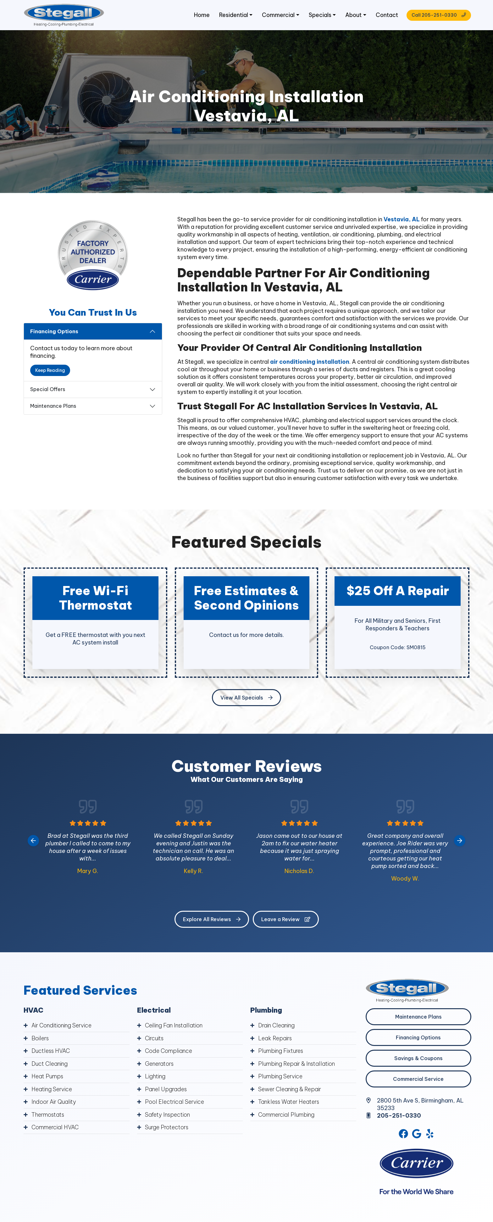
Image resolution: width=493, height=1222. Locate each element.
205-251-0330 (399, 1116)
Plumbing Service (280, 1077)
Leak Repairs (275, 1039)
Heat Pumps (47, 1077)
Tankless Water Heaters (289, 1102)
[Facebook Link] (403, 1135)
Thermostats (48, 1114)
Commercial (275, 15)
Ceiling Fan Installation (174, 1026)
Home (199, 15)
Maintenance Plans (53, 407)
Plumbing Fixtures (281, 1051)
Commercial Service (418, 1080)
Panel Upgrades (166, 1089)
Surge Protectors (168, 1127)
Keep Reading (50, 371)
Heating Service (52, 1089)
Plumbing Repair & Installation (297, 1064)
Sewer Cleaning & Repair (290, 1089)
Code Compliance (169, 1051)
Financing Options (54, 332)
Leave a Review (285, 920)
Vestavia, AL (402, 220)
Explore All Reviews (212, 920)
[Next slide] (459, 841)
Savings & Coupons (418, 1059)
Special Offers (47, 390)
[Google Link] (417, 1135)
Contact (385, 15)
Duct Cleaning (50, 1064)
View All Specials (246, 699)
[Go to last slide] (33, 841)
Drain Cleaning (277, 1026)
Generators (160, 1064)
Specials (318, 15)
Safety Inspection (168, 1114)
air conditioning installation (309, 362)
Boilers (40, 1039)
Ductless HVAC (51, 1051)
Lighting (155, 1077)
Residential (231, 15)
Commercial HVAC (55, 1127)
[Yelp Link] (430, 1135)
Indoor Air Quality (54, 1102)
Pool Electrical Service (174, 1102)
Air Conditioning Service (62, 1026)
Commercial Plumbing (287, 1114)
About (351, 15)
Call (437, 16)
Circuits (155, 1039)
